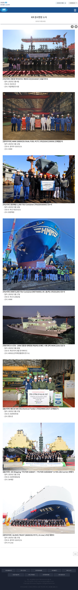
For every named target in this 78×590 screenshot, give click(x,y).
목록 (75, 554)
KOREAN (73, 3)
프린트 (76, 26)
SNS (72, 26)
